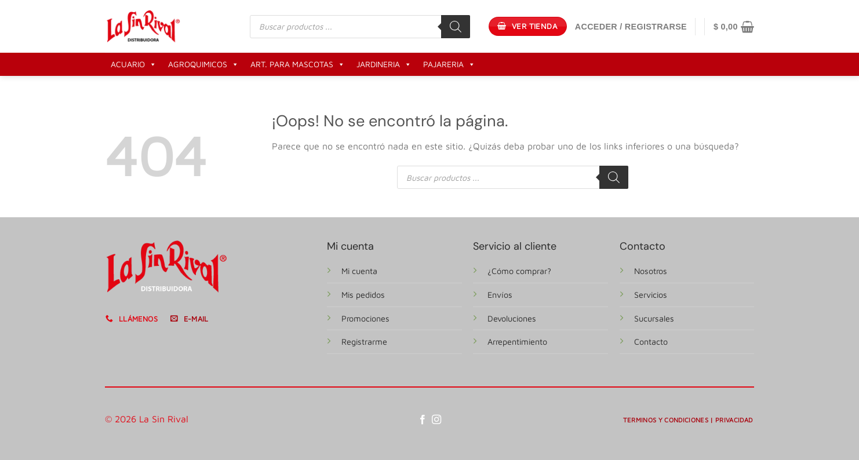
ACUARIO (133, 64)
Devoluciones (511, 318)
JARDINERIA (384, 64)
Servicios (650, 295)
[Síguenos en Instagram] (436, 420)
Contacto (651, 341)
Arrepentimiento (517, 341)
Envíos (499, 295)
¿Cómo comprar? (519, 271)
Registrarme (364, 341)
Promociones (365, 318)
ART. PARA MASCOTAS (297, 64)
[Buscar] (455, 26)
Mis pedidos (363, 295)
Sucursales (654, 318)
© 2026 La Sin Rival (146, 419)
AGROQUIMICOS (203, 64)
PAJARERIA (449, 64)
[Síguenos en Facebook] (422, 420)
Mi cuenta (359, 271)
